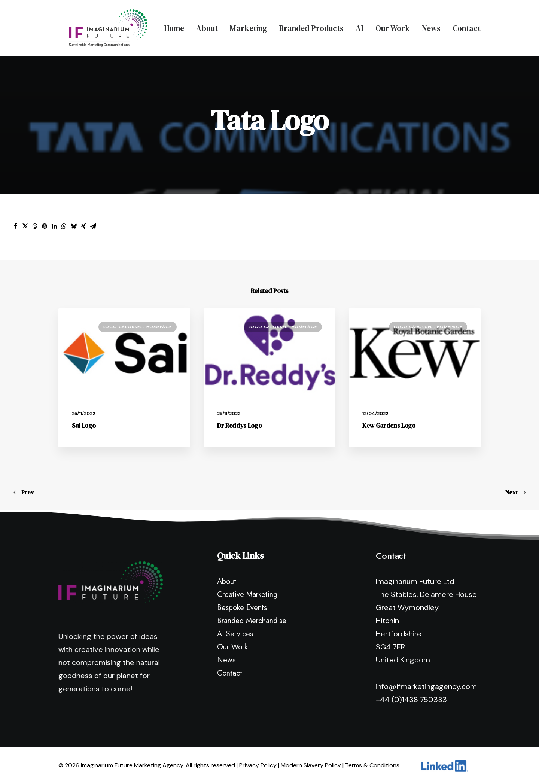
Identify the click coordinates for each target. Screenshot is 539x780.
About (207, 25)
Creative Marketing (247, 589)
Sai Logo (83, 420)
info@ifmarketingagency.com (426, 681)
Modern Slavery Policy (311, 760)
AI (359, 25)
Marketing (248, 25)
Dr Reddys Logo (239, 420)
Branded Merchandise (251, 615)
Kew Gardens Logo (388, 420)
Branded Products (311, 25)
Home (174, 25)
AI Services (235, 628)
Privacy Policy (258, 760)
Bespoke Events (242, 602)
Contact (467, 25)
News (431, 25)
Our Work (392, 25)
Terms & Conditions (372, 760)
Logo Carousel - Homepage (137, 322)
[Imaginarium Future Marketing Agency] (97, 25)
